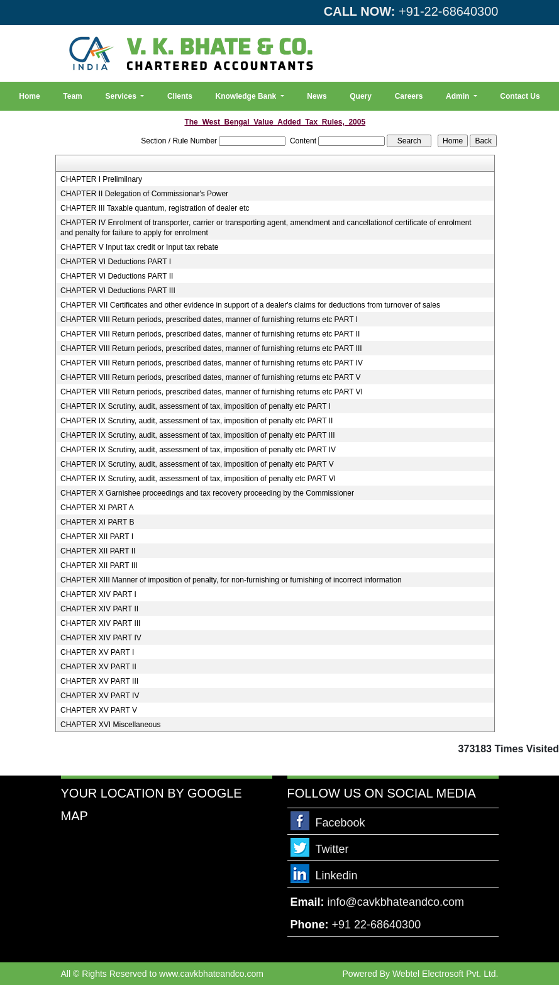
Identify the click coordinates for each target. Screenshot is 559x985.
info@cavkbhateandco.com (396, 902)
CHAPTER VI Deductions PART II (116, 276)
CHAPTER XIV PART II (99, 608)
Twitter (332, 849)
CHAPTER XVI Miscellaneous (110, 724)
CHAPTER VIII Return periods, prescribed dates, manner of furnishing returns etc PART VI (211, 391)
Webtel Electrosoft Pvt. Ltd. (445, 974)
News (316, 96)
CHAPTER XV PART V (98, 710)
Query (361, 96)
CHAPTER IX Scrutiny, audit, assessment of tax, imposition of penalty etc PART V (197, 464)
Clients (179, 96)
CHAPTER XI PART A (97, 507)
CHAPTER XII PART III (99, 565)
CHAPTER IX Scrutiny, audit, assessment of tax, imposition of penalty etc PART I (195, 406)
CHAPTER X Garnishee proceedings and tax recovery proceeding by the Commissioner (207, 493)
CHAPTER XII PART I (96, 536)
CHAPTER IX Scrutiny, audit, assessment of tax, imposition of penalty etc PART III (197, 435)
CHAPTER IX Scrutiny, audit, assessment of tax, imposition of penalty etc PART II (196, 420)
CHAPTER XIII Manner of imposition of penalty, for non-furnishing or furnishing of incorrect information (231, 580)
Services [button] (121, 96)
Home (29, 96)
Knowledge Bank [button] (247, 96)
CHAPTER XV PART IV (99, 695)
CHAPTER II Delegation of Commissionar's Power (144, 193)
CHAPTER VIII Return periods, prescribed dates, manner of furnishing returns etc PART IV (211, 363)
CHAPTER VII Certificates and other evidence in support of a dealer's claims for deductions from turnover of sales (250, 305)
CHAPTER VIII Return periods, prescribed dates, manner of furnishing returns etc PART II (210, 334)
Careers (409, 96)
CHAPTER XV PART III (99, 681)
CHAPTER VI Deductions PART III (117, 290)
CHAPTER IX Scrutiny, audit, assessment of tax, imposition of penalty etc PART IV (198, 449)
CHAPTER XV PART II (98, 666)
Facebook (340, 822)
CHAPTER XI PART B (97, 522)
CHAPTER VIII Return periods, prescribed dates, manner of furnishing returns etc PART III (211, 348)
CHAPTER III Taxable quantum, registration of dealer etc (155, 208)
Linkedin (337, 875)
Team (72, 96)
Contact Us (520, 96)
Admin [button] (459, 96)
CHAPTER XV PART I (97, 652)
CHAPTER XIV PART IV (100, 637)
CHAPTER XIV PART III (100, 623)
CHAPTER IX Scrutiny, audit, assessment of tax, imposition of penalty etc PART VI (198, 478)
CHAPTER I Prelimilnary (101, 179)
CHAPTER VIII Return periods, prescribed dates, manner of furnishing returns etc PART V (210, 377)
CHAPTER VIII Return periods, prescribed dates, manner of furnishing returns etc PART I (209, 319)
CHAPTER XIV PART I (98, 594)
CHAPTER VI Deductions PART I (115, 261)
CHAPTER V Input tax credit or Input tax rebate (139, 247)
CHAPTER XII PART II (97, 551)
